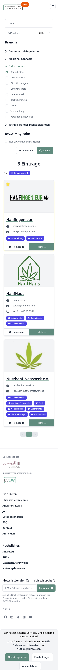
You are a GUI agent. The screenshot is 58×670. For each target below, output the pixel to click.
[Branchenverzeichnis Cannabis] (12, 7)
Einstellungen (42, 657)
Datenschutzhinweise (15, 562)
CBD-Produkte (18, 77)
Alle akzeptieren (17, 657)
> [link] (35, 434)
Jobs (5, 511)
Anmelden (8, 533)
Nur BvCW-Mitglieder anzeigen (25, 141)
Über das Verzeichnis (15, 500)
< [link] (23, 434)
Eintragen (46, 587)
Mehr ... (42, 246)
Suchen (44, 150)
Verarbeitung (17, 111)
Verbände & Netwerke (22, 116)
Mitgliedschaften (12, 516)
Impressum (9, 551)
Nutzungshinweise (13, 568)
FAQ (4, 522)
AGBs (5, 557)
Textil (13, 105)
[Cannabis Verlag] (12, 465)
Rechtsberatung (19, 99)
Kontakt (7, 528)
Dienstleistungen (19, 83)
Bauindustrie (17, 71)
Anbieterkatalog (12, 505)
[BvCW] (10, 480)
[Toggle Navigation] (53, 6)
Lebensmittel (17, 94)
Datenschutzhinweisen (26, 645)
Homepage (16, 246)
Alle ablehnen (30, 666)
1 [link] (29, 434)
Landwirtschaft (18, 88)
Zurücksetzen (26, 150)
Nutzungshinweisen (29, 649)
